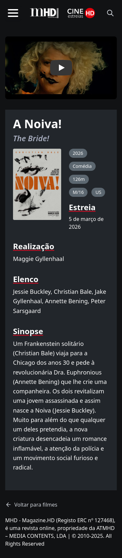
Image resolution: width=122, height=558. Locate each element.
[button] (61, 67)
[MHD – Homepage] (44, 13)
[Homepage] (81, 13)
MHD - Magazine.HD (30, 520)
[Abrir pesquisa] (110, 13)
